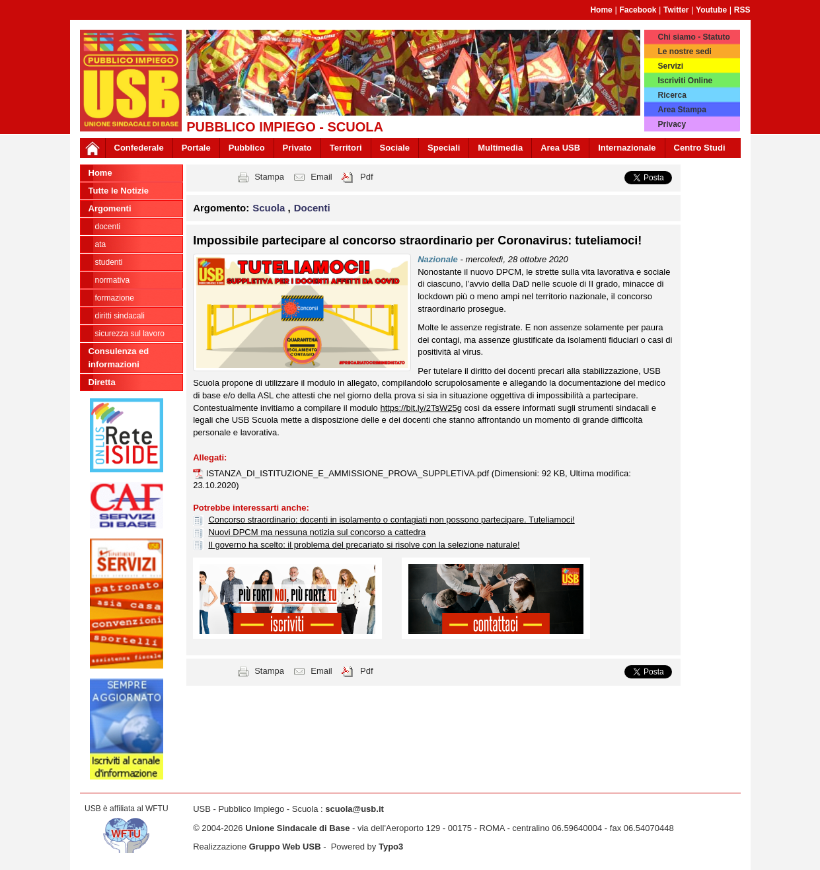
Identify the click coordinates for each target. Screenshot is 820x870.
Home (601, 10)
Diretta (102, 382)
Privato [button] (297, 148)
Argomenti (110, 208)
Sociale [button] (395, 148)
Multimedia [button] (500, 148)
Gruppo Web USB (285, 847)
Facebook (637, 10)
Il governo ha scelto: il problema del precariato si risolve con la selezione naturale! (363, 545)
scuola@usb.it (354, 809)
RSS (742, 10)
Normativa (112, 280)
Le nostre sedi (684, 51)
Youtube (711, 10)
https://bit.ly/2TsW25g (421, 408)
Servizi (670, 66)
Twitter (676, 10)
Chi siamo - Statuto (693, 37)
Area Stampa (681, 109)
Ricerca (671, 95)
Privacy (671, 124)
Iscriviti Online (684, 80)
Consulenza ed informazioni (119, 357)
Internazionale (626, 148)
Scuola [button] (269, 207)
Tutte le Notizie (119, 191)
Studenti (109, 262)
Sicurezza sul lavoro (130, 333)
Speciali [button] (444, 148)
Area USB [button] (560, 148)
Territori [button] (346, 148)
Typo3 (391, 847)
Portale (196, 148)
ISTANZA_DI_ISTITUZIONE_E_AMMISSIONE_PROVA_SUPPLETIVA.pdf (349, 473)
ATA (100, 244)
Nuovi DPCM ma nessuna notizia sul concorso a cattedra (317, 532)
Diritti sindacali (120, 315)
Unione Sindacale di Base (297, 828)
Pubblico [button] (247, 148)
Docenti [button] (312, 207)
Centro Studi (700, 148)
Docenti (108, 226)
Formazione (114, 298)
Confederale (139, 148)
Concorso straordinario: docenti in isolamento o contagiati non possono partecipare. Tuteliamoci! (391, 520)
